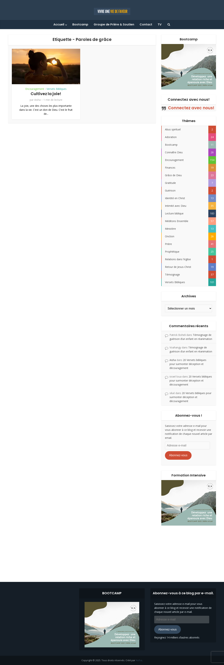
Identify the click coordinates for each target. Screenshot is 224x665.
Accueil (58, 24)
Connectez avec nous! (189, 99)
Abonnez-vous (178, 455)
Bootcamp (80, 24)
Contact (146, 24)
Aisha (37, 99)
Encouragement (34, 89)
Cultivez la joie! (46, 94)
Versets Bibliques (56, 89)
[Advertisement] (112, 551)
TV (159, 24)
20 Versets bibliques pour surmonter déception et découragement (188, 364)
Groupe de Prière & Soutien (114, 24)
